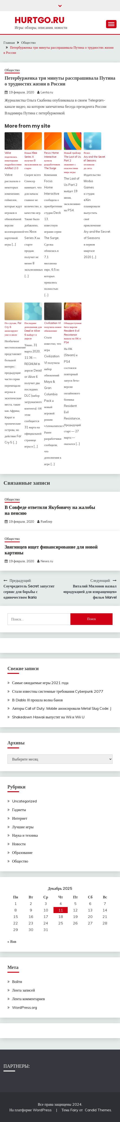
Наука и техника (25, 835)
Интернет (19, 818)
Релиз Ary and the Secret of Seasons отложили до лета (92, 160)
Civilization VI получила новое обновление (52, 326)
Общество (12, 70)
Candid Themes (98, 1110)
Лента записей (23, 990)
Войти (17, 981)
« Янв (11, 941)
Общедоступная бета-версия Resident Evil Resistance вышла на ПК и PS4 (72, 332)
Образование (22, 852)
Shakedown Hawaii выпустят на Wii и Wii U (48, 717)
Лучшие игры (22, 827)
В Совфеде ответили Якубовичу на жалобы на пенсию (50, 510)
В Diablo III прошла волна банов (37, 700)
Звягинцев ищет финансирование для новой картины (51, 550)
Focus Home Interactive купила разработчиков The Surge (52, 160)
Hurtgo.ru (40, 20)
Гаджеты (19, 809)
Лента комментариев (28, 998)
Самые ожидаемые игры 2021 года (40, 682)
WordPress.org (24, 1007)
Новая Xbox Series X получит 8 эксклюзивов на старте (33, 160)
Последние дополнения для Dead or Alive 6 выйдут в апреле (33, 330)
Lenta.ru (47, 92)
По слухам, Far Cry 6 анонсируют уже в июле (13, 328)
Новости (19, 844)
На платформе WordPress (30, 1110)
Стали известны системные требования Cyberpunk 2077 (57, 691)
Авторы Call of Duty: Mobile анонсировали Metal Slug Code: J (61, 708)
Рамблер (46, 521)
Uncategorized (24, 801)
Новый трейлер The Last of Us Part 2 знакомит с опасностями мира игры (72, 162)
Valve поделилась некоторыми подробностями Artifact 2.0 (13, 160)
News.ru (47, 561)
